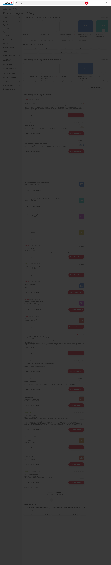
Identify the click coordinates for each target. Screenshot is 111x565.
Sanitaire (95, 48)
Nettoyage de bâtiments (45, 52)
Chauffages (103, 48)
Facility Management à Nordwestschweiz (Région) (37, 514)
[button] (93, 3)
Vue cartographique (95, 87)
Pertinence (7, 25)
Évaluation (7, 35)
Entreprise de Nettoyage (30, 48)
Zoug (10, 9)
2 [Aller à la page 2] (56, 500)
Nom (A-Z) (7, 28)
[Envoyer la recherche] (86, 3)
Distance (7, 32)
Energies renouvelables (30, 52)
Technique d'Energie (73, 52)
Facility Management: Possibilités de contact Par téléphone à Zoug (68, 507)
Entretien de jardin (59, 52)
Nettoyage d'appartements (82, 48)
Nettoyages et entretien (67, 48)
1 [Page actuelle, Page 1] (51, 500)
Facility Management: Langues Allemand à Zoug (37, 507)
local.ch (5, 9)
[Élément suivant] (103, 31)
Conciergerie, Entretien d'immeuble (48, 48)
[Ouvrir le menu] (106, 3)
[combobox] (52, 3)
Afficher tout (104, 17)
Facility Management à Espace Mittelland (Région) (65, 514)
